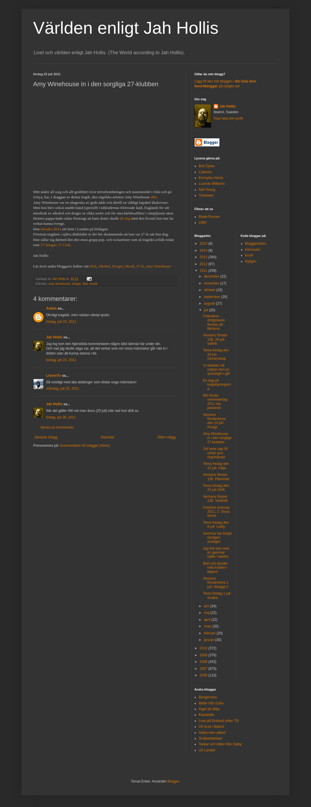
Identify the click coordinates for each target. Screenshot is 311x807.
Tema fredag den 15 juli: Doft (216, 488)
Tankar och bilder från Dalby (220, 744)
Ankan (51, 308)
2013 (204, 257)
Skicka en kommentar (56, 427)
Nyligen (251, 261)
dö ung (125, 218)
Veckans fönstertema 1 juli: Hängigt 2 (215, 582)
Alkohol (104, 266)
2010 (204, 648)
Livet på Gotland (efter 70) (219, 721)
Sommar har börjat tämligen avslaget (217, 537)
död (85, 283)
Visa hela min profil (228, 118)
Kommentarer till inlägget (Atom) (84, 446)
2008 (204, 662)
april (207, 620)
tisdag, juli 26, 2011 (61, 417)
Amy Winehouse (158, 266)
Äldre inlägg (167, 437)
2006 (204, 675)
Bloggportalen (255, 244)
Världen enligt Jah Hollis (126, 27)
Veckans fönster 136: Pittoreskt (216, 477)
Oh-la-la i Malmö (211, 727)
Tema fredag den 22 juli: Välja (216, 466)
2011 (204, 271)
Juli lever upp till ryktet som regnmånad (215, 453)
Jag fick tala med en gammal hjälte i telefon (216, 552)
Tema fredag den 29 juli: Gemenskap (216, 354)
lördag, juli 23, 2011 (61, 322)
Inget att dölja (209, 709)
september (212, 297)
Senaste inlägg (46, 437)
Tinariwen (206, 195)
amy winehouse (59, 283)
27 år (140, 266)
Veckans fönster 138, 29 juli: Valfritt (215, 339)
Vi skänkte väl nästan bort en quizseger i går (216, 369)
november (212, 283)
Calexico (205, 172)
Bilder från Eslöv (211, 703)
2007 (204, 669)
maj (207, 613)
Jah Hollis (54, 337)
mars (208, 626)
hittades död (50, 229)
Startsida (107, 437)
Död (93, 266)
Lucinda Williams (212, 184)
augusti (210, 303)
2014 (204, 250)
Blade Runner (209, 217)
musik (93, 283)
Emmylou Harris (211, 178)
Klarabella (206, 715)
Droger (117, 266)
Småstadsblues (210, 738)
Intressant (252, 250)
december (212, 276)
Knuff (249, 255)
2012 (204, 264)
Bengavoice (208, 697)
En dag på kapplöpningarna (217, 384)
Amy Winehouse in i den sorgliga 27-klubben (217, 438)
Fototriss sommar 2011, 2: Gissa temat (216, 512)
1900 (202, 222)
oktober (210, 290)
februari (210, 633)
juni (207, 606)
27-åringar (48, 245)
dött (154, 197)
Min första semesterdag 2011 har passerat (215, 401)
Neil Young (207, 190)
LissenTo (53, 376)
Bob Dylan (207, 166)
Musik (129, 266)
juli (206, 310)
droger (76, 283)
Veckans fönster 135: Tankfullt (215, 499)
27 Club (64, 245)
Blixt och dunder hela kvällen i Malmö (215, 567)
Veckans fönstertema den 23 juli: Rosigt (214, 421)
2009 (204, 655)
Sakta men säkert (212, 733)
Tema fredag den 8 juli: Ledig (216, 525)
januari (209, 640)
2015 (204, 244)
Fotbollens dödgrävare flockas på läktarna (214, 322)
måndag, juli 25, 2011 (62, 388)
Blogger (173, 781)
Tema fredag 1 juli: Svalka (217, 595)
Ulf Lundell (207, 750)
